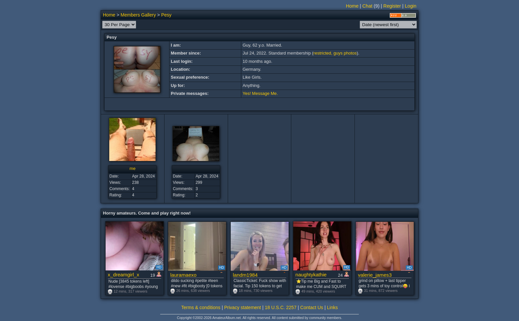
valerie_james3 (375, 275)
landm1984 (245, 275)
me (132, 168)
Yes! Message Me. (260, 93)
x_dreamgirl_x (123, 274)
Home (352, 6)
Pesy (166, 15)
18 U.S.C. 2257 (281, 307)
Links (332, 307)
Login (410, 6)
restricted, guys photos (335, 53)
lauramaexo (183, 275)
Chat (367, 6)
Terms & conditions (200, 307)
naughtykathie (311, 274)
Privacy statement (242, 307)
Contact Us (311, 307)
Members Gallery (138, 15)
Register (392, 6)
